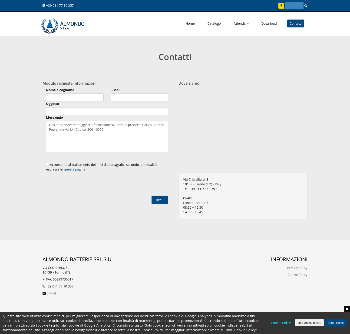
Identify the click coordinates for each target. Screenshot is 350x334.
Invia (159, 199)
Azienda (241, 23)
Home (190, 23)
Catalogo (214, 23)
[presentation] (81, 184)
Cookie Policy (297, 274)
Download (269, 23)
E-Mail (116, 90)
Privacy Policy (297, 267)
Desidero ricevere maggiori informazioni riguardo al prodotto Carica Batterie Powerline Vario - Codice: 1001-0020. (107, 136)
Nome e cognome (60, 90)
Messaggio (54, 117)
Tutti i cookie (336, 323)
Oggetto (52, 103)
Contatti (296, 23)
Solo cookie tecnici (309, 323)
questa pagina (74, 169)
